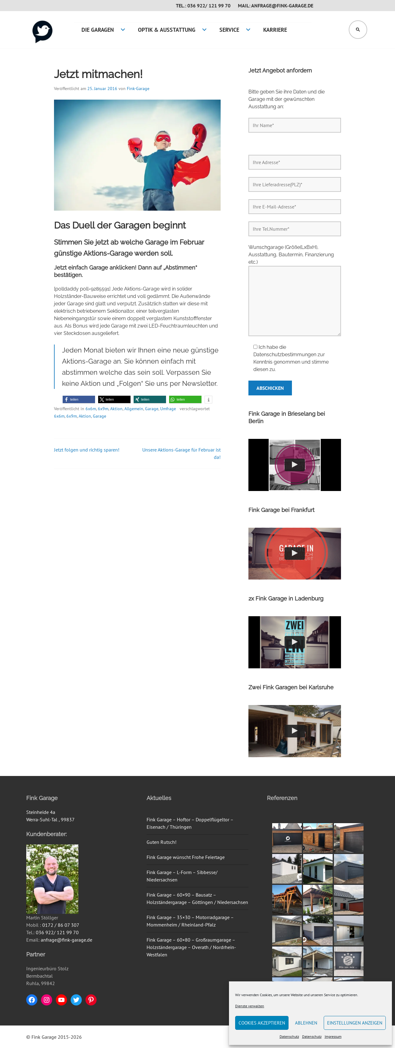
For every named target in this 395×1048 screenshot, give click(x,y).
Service (229, 29)
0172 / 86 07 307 (60, 925)
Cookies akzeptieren (262, 1023)
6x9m (103, 408)
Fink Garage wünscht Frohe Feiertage (186, 857)
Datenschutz (289, 1036)
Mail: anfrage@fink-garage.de (275, 5)
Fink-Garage (138, 88)
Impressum (333, 1036)
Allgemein (133, 408)
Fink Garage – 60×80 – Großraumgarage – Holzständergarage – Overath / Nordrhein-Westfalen (191, 947)
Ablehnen (306, 1023)
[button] (79, 399)
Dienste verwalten (249, 1006)
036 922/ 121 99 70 (57, 932)
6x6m (90, 408)
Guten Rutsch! (162, 842)
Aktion (116, 408)
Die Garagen (97, 29)
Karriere (275, 29)
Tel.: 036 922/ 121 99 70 (203, 5)
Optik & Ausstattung (166, 29)
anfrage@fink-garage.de (66, 940)
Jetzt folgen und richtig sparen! (86, 450)
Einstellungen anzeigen (354, 1023)
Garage (151, 408)
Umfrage (168, 408)
